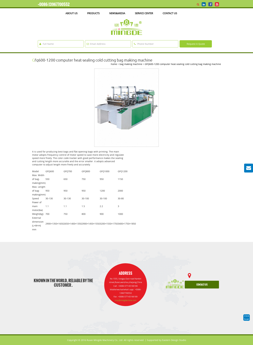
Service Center (144, 13)
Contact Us (170, 13)
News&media (117, 13)
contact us (201, 284)
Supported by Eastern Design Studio (166, 340)
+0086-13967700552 (54, 4)
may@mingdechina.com (125, 300)
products (93, 13)
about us (71, 13)
